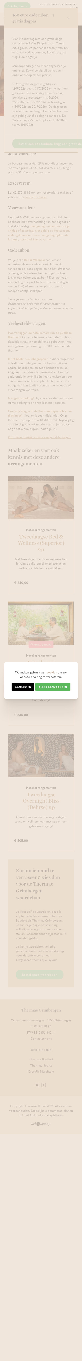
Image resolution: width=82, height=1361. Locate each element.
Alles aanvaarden (53, 687)
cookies (51, 672)
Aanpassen (23, 687)
